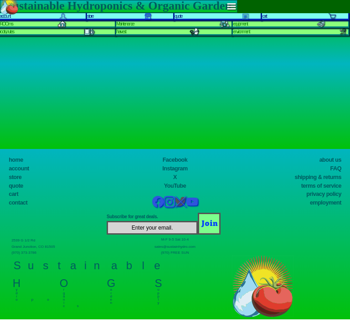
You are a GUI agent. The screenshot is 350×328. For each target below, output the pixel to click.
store (15, 177)
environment (241, 31)
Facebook (175, 160)
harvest (121, 31)
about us (330, 160)
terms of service (321, 186)
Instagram (174, 168)
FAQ (335, 168)
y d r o (17, 293)
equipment (240, 23)
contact (18, 203)
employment (325, 203)
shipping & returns (317, 177)
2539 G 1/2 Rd (25, 239)
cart (13, 194)
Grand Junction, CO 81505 (37, 246)
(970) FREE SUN (175, 252)
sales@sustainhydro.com (175, 246)
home (16, 160)
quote (16, 186)
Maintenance (125, 23)
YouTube (175, 186)
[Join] (209, 224)
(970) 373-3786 (26, 252)
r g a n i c (64, 296)
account (19, 168)
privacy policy (323, 194)
